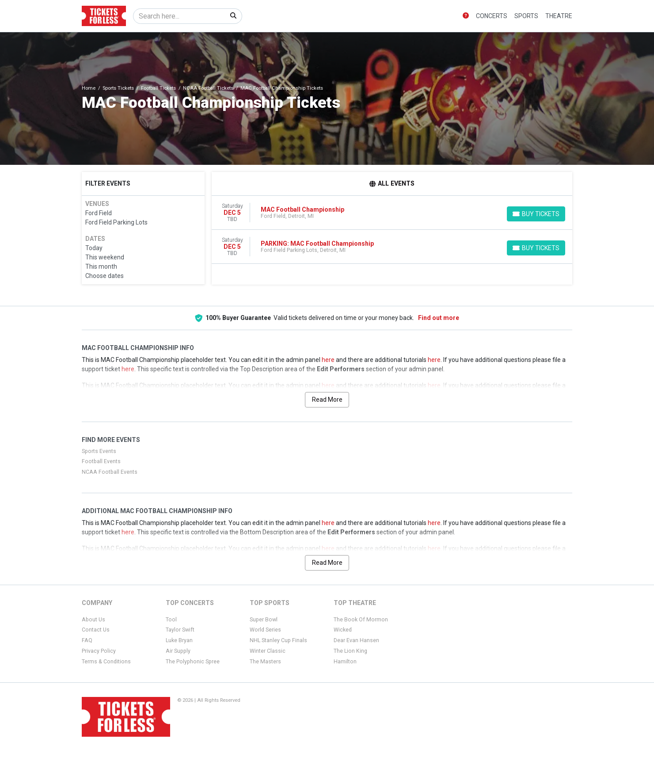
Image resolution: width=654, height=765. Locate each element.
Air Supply (178, 651)
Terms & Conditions (106, 661)
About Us (93, 620)
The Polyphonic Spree (193, 661)
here (328, 359)
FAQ (87, 640)
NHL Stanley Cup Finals (278, 640)
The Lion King (350, 651)
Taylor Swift (180, 630)
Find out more (438, 317)
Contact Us (96, 630)
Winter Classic (267, 651)
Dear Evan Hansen (356, 640)
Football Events (101, 461)
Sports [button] (526, 15)
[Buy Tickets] (536, 213)
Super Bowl (264, 620)
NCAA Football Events (109, 472)
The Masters (265, 661)
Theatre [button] (558, 15)
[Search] (179, 16)
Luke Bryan (179, 640)
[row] (392, 213)
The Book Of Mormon (361, 620)
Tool (171, 620)
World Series (265, 630)
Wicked (343, 630)
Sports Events (99, 451)
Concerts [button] (491, 15)
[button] (465, 16)
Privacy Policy (99, 651)
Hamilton (345, 661)
